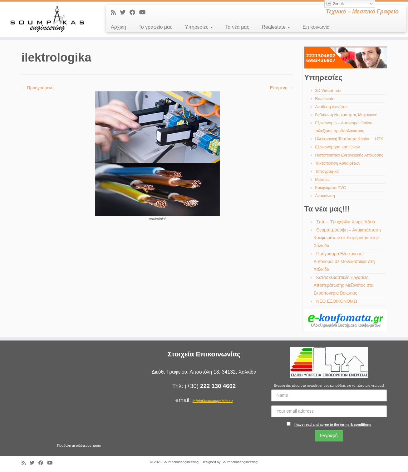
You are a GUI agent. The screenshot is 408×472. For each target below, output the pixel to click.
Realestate (276, 27)
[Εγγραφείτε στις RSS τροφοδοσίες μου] (115, 12)
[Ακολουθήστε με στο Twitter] (125, 12)
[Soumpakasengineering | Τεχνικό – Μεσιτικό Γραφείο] (47, 19)
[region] (345, 57)
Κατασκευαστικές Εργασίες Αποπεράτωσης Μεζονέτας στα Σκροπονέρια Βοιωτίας (344, 285)
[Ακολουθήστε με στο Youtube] (144, 12)
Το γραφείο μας (155, 27)
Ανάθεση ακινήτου (331, 106)
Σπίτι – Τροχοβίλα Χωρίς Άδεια (345, 221)
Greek (335, 3)
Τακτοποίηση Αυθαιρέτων (337, 163)
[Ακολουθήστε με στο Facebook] (134, 12)
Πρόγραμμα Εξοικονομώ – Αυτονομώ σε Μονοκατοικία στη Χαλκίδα (344, 261)
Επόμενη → (281, 87)
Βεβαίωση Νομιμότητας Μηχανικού (346, 114)
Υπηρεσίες (199, 27)
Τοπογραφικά (327, 171)
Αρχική (118, 27)
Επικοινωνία (316, 27)
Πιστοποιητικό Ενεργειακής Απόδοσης (349, 155)
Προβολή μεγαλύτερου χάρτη (79, 445)
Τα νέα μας (237, 27)
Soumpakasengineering (181, 462)
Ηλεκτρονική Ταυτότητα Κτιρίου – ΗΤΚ (349, 139)
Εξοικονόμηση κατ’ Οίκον (337, 147)
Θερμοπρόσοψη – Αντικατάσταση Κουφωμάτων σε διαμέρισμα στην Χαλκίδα (347, 237)
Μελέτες (322, 179)
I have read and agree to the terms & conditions (332, 424)
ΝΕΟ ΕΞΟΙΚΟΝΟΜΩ (336, 301)
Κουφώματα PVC (330, 187)
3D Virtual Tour (328, 90)
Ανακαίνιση (325, 195)
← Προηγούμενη (38, 87)
